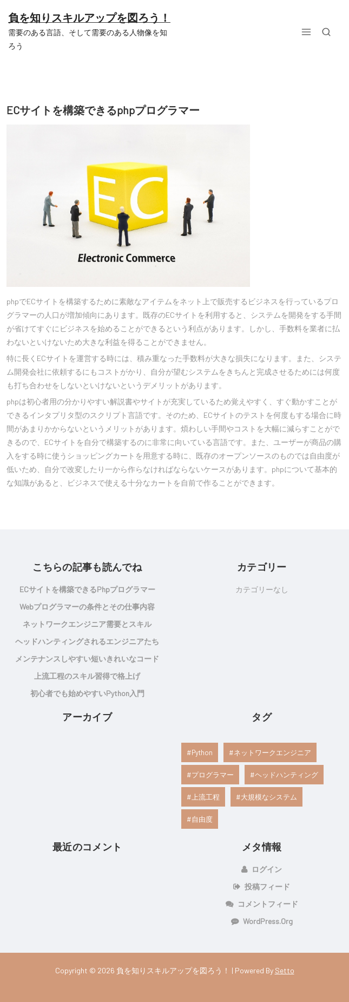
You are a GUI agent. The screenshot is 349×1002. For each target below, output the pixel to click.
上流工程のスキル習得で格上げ (87, 675)
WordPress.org (268, 921)
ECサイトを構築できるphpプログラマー (103, 109)
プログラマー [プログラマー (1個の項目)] (213, 774)
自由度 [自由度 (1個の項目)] (202, 819)
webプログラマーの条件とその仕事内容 (87, 606)
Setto (284, 970)
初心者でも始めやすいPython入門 (87, 693)
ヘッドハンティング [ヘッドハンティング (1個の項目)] (286, 774)
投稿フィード (267, 886)
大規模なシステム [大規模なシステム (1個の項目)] (269, 797)
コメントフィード (268, 903)
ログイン (267, 869)
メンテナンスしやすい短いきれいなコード (87, 658)
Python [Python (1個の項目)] (202, 752)
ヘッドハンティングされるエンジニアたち (87, 641)
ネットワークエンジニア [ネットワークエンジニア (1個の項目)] (272, 752)
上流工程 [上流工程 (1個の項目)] (206, 797)
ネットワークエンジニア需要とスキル (87, 623)
